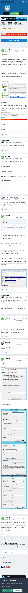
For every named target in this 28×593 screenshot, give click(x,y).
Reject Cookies (18, 590)
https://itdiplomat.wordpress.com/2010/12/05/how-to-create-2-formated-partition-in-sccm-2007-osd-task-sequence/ (13, 263)
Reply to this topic (14, 40)
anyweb (7, 140)
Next (23, 44)
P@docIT (4, 24)
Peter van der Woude (11, 197)
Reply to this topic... (8, 552)
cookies (11, 582)
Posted (11, 51)
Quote (6, 134)
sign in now (8, 546)
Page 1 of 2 (14, 44)
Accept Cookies (7, 590)
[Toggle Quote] (3, 221)
